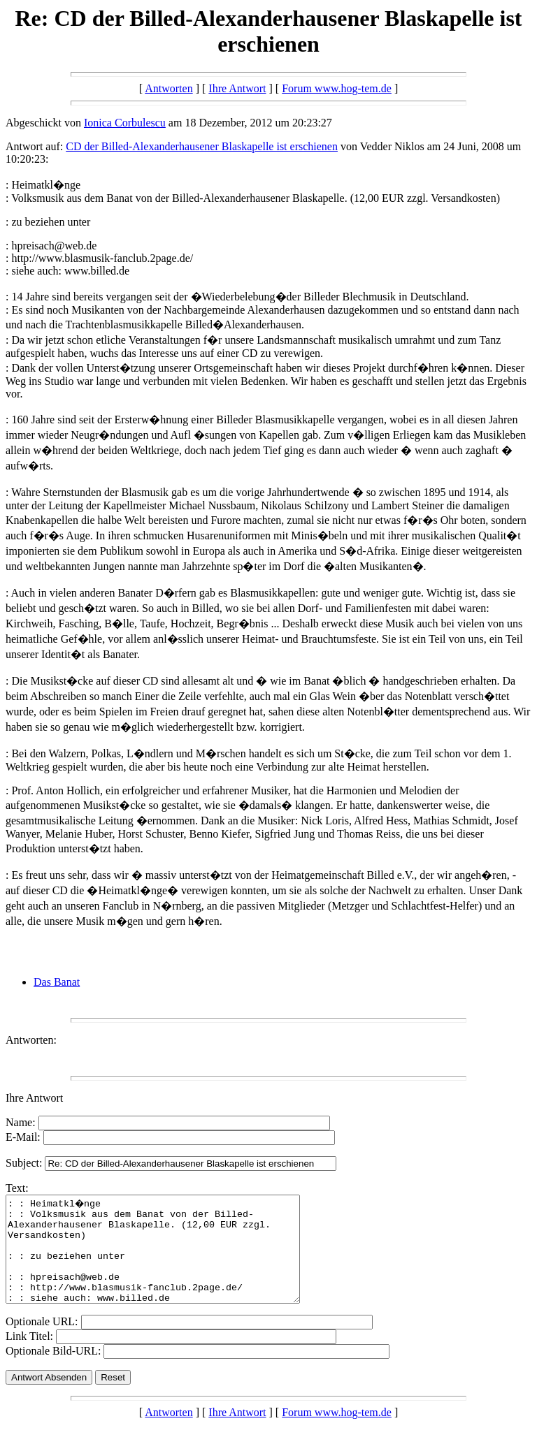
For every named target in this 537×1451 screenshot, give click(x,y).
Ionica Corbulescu (125, 123)
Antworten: (31, 1040)
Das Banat (57, 982)
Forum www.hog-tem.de (337, 88)
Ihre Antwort (237, 88)
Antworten (168, 88)
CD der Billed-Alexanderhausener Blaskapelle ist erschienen (202, 146)
